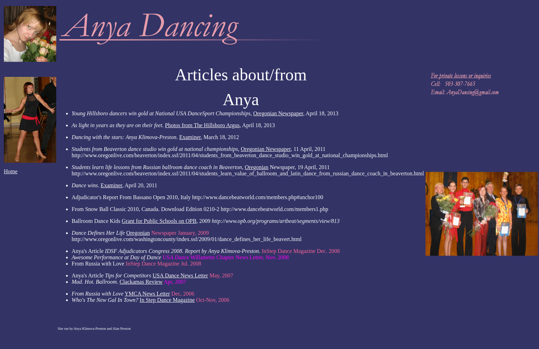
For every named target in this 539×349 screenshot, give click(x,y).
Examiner (190, 137)
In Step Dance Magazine (167, 300)
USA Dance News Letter (180, 275)
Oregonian (257, 167)
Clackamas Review (140, 282)
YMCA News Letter (147, 294)
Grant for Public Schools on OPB (159, 221)
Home (10, 171)
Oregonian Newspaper (266, 149)
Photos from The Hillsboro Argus (202, 125)
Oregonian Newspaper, (279, 113)
